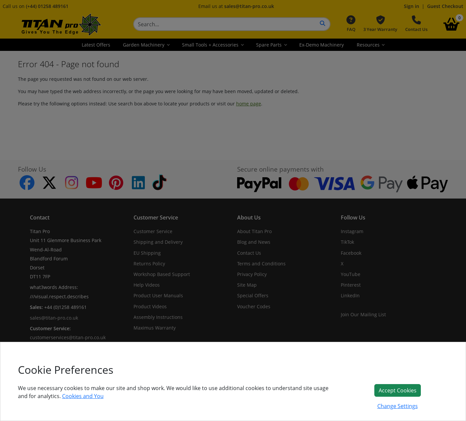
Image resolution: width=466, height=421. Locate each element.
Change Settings (397, 406)
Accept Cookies (398, 390)
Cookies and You (83, 396)
